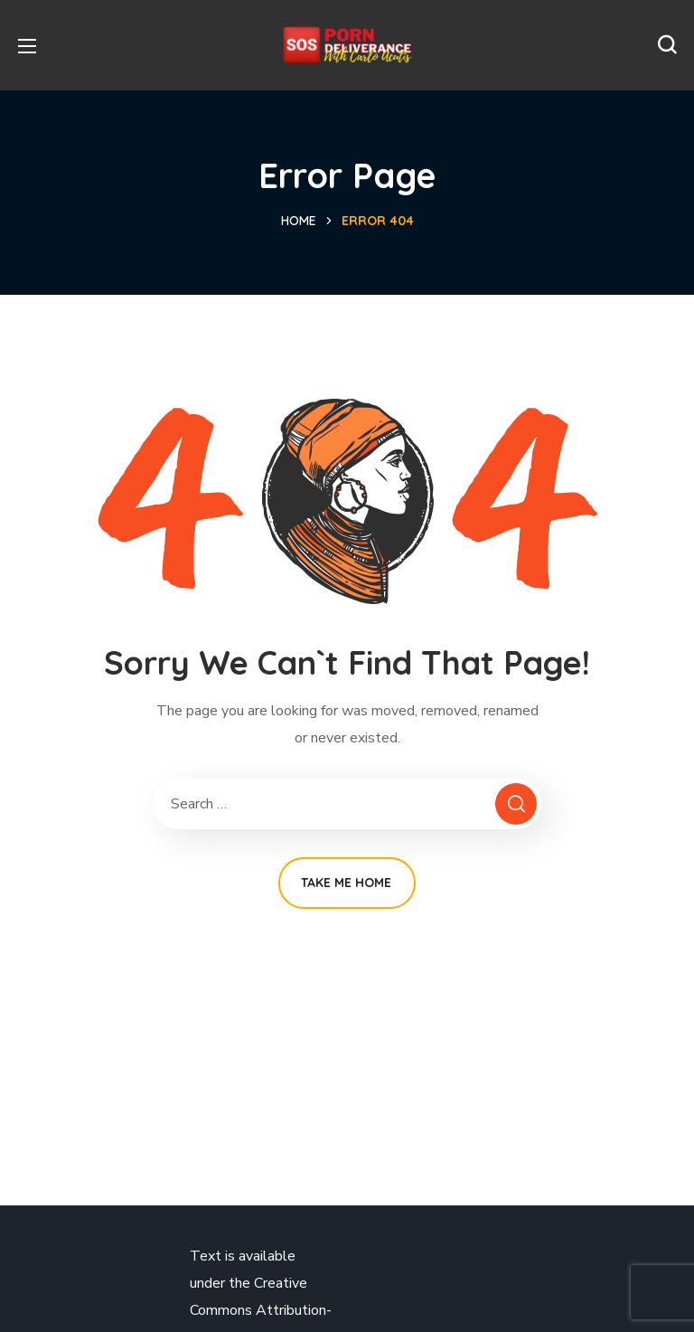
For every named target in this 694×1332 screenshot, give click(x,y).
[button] (667, 45)
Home (298, 221)
